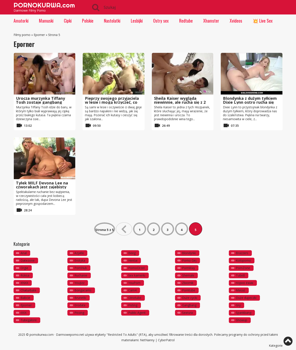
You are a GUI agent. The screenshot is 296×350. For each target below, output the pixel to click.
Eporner (39, 35)
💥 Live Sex (263, 20)
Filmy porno (22, 35)
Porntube (188, 290)
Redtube (186, 20)
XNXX (24, 283)
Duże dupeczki (246, 298)
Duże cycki (189, 298)
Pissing (79, 313)
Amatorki (21, 20)
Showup (241, 320)
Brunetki (80, 298)
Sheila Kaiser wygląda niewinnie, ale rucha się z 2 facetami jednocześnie (180, 102)
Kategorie (276, 345)
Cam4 (132, 290)
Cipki (68, 20)
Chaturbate (28, 290)
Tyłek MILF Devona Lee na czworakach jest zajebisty (42, 184)
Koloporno (243, 260)
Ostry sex (161, 20)
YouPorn (134, 283)
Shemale (188, 275)
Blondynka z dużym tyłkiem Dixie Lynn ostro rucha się (250, 100)
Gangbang (189, 305)
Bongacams (82, 290)
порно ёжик (244, 283)
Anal (24, 253)
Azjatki (79, 253)
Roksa (25, 275)
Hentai (132, 260)
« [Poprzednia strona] (124, 229)
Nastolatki (112, 20)
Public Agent (137, 313)
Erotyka (79, 260)
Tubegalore (29, 320)
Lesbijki (137, 20)
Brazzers (242, 253)
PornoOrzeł (136, 268)
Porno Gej (189, 260)
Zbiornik (187, 283)
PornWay (188, 268)
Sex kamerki (136, 275)
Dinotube (134, 298)
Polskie (87, 20)
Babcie (25, 298)
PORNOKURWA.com (44, 5)
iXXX (23, 313)
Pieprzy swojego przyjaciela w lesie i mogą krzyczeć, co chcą (112, 102)
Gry (238, 305)
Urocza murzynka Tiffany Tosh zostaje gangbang (40, 100)
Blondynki (189, 253)
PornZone (243, 268)
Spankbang (243, 313)
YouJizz (79, 283)
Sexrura (187, 313)
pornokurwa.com (42, 334)
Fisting (132, 305)
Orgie (24, 268)
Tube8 (240, 275)
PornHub (80, 268)
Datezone (28, 260)
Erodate (80, 305)
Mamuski (46, 20)
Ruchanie (80, 275)
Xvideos (236, 20)
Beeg (132, 253)
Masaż (240, 290)
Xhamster (211, 20)
